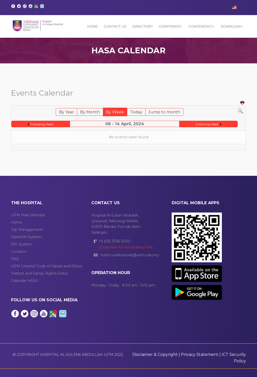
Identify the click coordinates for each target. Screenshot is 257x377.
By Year (66, 112)
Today (136, 112)
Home (92, 26)
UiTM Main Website (28, 215)
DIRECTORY (143, 26)
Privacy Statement (199, 354)
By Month (90, 112)
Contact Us (115, 26)
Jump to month (164, 112)
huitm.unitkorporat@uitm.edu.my (129, 255)
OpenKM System (26, 237)
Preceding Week (41, 124)
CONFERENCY (200, 26)
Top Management (27, 229)
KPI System (21, 244)
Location (18, 251)
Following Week (207, 124)
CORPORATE (170, 26)
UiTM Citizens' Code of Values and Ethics (46, 266)
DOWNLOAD (231, 26)
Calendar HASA (24, 280)
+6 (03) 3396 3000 (115, 241)
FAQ (15, 259)
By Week (115, 112)
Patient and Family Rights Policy (39, 273)
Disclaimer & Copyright (155, 354)
